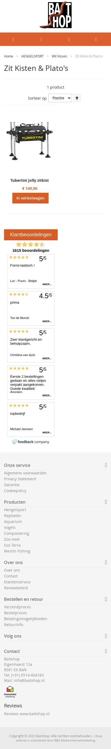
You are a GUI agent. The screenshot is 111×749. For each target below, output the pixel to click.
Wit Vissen (60, 56)
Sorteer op (37, 97)
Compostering (16, 533)
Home (9, 56)
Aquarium (13, 521)
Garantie (12, 484)
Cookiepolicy (15, 490)
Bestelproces (15, 612)
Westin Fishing (17, 551)
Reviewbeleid (16, 587)
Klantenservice (17, 581)
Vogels (10, 527)
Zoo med (12, 539)
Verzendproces (17, 606)
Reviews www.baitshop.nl (27, 713)
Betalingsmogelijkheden (25, 618)
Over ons (12, 570)
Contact (11, 576)
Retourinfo (13, 624)
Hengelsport (15, 509)
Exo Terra (12, 545)
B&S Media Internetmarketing (74, 740)
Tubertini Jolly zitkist (29, 180)
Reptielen (12, 515)
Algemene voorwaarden (25, 472)
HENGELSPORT (33, 56)
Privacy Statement (20, 478)
